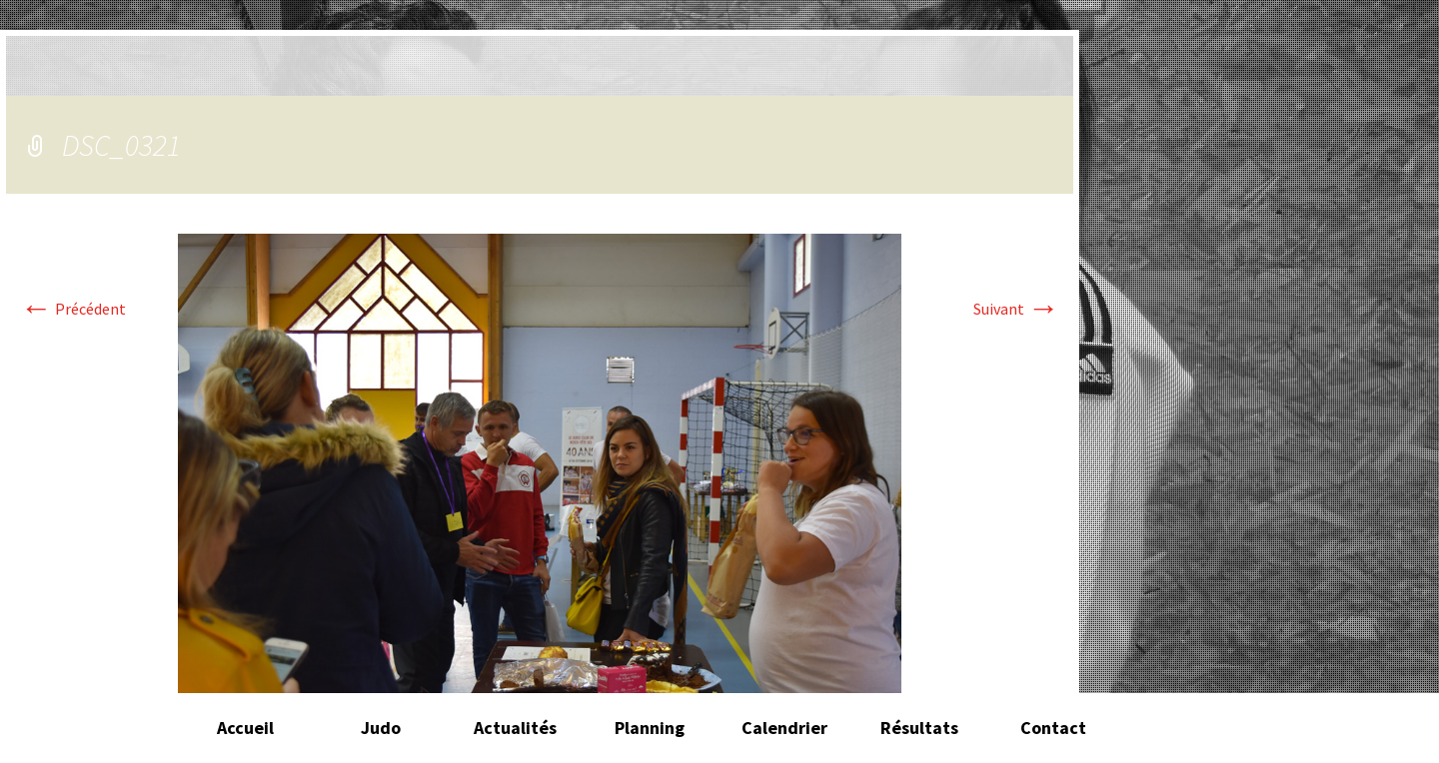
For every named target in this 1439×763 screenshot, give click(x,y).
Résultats (919, 727)
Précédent (73, 309)
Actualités (515, 727)
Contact (1053, 727)
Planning (650, 727)
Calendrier (784, 727)
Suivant (1016, 309)
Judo (381, 727)
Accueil (245, 727)
